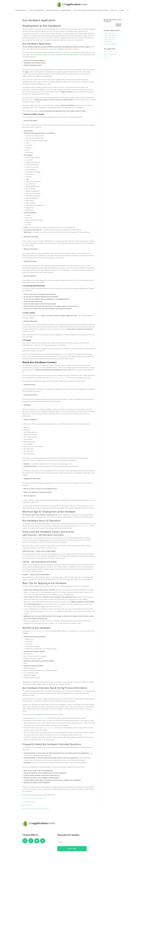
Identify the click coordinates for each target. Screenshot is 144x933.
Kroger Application (109, 33)
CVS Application (108, 42)
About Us (114, 10)
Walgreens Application (111, 35)
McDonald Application (110, 44)
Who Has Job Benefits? (37, 10)
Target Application (109, 40)
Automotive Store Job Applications (32, 798)
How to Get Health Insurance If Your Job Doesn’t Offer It (91, 10)
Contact (121, 10)
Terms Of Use (108, 51)
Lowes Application (109, 37)
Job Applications (21, 10)
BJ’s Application (27, 805)
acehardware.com (50, 611)
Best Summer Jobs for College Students (58, 10)
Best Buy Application (28, 802)
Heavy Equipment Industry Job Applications (35, 809)
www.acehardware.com (60, 378)
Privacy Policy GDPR (110, 54)
